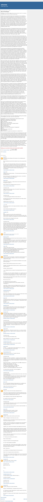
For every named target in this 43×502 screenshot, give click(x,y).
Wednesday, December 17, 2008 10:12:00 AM (9, 333)
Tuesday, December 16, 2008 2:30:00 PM (8, 234)
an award (10, 475)
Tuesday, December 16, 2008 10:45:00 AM (8, 178)
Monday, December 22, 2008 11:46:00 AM (8, 457)
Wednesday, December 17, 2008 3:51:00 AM (9, 318)
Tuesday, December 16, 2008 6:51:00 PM (8, 288)
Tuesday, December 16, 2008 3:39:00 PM (8, 244)
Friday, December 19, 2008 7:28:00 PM (8, 399)
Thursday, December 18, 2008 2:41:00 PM (8, 354)
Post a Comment (3, 497)
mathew (4, 328)
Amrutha (4, 459)
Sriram (4, 409)
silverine (4, 5)
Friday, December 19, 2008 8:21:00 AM (8, 370)
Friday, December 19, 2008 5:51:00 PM (8, 387)
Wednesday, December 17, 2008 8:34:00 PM (9, 344)
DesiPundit (4, 151)
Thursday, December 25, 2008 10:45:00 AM (8, 483)
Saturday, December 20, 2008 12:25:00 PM (8, 412)
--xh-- (4, 204)
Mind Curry (5, 236)
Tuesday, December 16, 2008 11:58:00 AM (8, 202)
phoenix (4, 346)
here (15, 460)
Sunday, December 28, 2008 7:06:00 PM (8, 495)
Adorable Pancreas (6, 341)
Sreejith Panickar (6, 290)
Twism (4, 246)
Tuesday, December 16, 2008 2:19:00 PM (8, 219)
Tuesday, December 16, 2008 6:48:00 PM (8, 253)
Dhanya (4, 180)
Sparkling (4, 212)
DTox (4, 389)
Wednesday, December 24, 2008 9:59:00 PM (9, 478)
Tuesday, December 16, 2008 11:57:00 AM (8, 193)
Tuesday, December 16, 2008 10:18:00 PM (8, 303)
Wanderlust (5, 305)
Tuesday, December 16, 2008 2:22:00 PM (8, 230)
